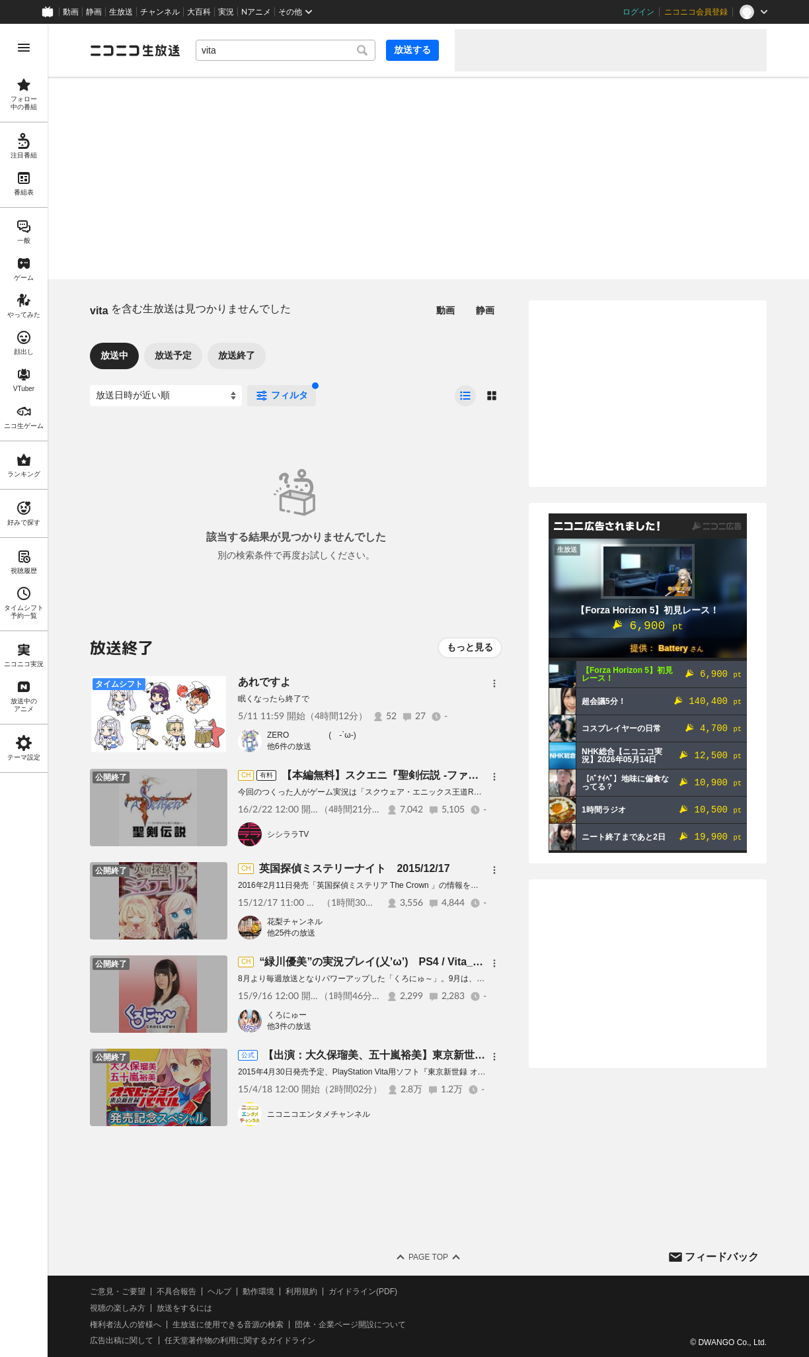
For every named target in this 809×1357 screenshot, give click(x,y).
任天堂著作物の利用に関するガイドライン (240, 1340)
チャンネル (160, 12)
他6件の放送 (289, 746)
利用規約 (301, 1291)
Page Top (428, 1257)
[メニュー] (494, 683)
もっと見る (470, 647)
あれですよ (264, 681)
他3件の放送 (289, 1026)
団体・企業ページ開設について (350, 1325)
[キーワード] (285, 50)
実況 (226, 12)
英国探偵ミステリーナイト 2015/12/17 (354, 868)
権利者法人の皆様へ (125, 1324)
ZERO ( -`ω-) (311, 735)
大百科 (199, 12)
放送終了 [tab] (236, 355)
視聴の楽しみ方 (117, 1308)
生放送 (121, 12)
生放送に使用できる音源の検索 (228, 1325)
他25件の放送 (291, 933)
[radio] (465, 395)
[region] (24, 690)
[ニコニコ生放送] (135, 50)
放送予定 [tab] (173, 355)
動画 (71, 12)
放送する (412, 49)
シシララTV (288, 834)
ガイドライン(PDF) (362, 1291)
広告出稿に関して (121, 1340)
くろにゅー (287, 1015)
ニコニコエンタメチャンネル (318, 1114)
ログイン (638, 12)
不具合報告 (176, 1291)
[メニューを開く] (24, 47)
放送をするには (184, 1308)
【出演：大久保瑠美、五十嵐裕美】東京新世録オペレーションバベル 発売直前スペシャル (476, 1055)
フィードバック (722, 1256)
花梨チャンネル (295, 921)
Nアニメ (256, 12)
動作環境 (258, 1291)
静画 (94, 12)
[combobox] (285, 50)
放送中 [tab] (114, 355)
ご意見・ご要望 (117, 1291)
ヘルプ (219, 1291)
